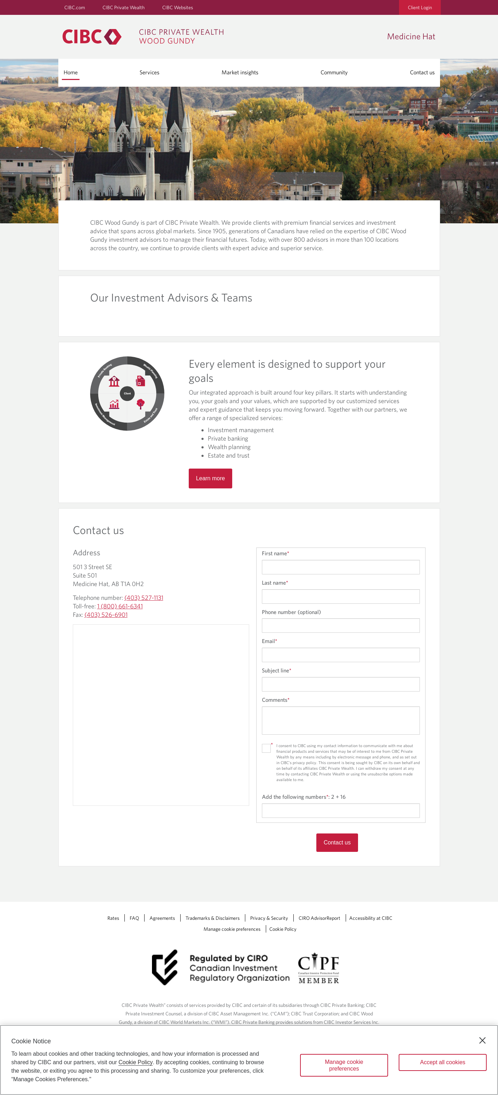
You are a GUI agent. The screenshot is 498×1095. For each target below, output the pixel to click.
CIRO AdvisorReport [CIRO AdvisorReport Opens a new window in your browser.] (319, 918)
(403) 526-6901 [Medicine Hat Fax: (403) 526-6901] (106, 614)
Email (269, 641)
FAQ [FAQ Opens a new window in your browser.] (134, 918)
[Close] (482, 1040)
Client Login (420, 7)
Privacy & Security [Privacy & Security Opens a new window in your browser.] (269, 918)
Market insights (240, 72)
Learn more (210, 478)
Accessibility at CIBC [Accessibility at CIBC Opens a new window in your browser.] (370, 918)
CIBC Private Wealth (123, 7)
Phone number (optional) (291, 612)
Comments (275, 699)
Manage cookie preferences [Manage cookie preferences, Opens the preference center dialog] (344, 1065)
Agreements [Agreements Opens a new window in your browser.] (162, 918)
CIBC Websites (177, 7)
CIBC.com (74, 7)
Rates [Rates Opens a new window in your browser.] (113, 918)
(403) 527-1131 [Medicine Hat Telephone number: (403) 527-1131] (143, 597)
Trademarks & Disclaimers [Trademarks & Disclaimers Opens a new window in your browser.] (213, 918)
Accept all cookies (442, 1062)
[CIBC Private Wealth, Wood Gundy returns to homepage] (146, 37)
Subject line (276, 670)
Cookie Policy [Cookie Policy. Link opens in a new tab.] (283, 929)
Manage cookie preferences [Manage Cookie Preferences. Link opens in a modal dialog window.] (232, 929)
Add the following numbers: (304, 796)
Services (149, 72)
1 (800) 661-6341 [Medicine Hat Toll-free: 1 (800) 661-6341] (120, 606)
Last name (275, 582)
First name (275, 553)
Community (334, 72)
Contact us (422, 72)
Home (71, 72)
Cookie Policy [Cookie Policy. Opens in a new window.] (135, 1062)
